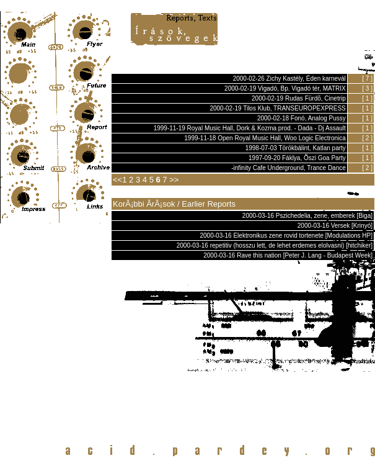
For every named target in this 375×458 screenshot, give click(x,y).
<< (117, 179)
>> (174, 179)
